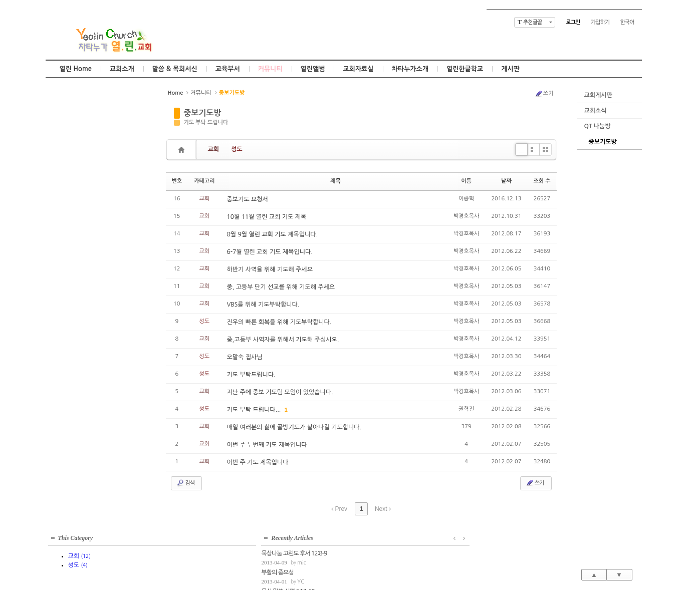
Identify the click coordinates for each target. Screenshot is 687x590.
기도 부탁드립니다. (251, 375)
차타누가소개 (410, 69)
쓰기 (544, 94)
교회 (213, 149)
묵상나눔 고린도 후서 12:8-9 (81, 165)
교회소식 (595, 111)
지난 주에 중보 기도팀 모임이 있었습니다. (280, 392)
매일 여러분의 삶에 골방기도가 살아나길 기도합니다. (294, 427)
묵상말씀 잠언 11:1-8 (72, 221)
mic (88, 174)
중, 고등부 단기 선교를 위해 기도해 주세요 (281, 287)
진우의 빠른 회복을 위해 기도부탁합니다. (279, 322)
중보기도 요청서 (247, 199)
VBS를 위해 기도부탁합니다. (263, 305)
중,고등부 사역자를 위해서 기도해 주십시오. (283, 340)
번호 (177, 181)
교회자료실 (358, 69)
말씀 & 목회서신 (174, 69)
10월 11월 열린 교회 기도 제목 (267, 217)
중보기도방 (603, 142)
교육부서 (227, 69)
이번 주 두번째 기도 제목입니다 (267, 445)
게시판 (510, 69)
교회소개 (122, 69)
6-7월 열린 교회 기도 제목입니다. (270, 252)
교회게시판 (598, 95)
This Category (75, 97)
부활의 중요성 (64, 184)
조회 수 (541, 181)
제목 (335, 181)
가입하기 (600, 22)
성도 (237, 149)
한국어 (627, 22)
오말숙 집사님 (245, 357)
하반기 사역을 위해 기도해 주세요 (270, 269)
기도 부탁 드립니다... (255, 410)
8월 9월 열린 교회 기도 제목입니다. (272, 234)
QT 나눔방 (597, 126)
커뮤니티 (270, 69)
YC (87, 193)
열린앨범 (313, 69)
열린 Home (76, 69)
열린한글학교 (464, 69)
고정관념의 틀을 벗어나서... (79, 240)
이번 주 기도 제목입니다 (258, 462)
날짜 (506, 181)
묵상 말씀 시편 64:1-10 (74, 203)
